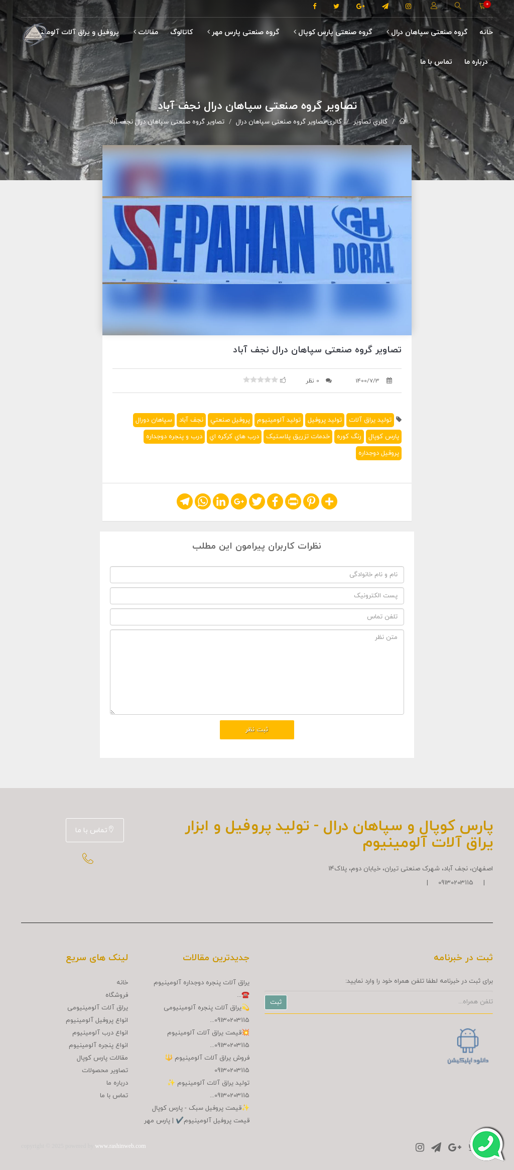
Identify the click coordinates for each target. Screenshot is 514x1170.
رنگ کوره (349, 436)
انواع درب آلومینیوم (100, 1032)
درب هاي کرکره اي (234, 436)
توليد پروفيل (325, 420)
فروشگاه (116, 995)
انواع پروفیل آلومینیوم (97, 1020)
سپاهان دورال (154, 420)
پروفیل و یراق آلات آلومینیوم (74, 32)
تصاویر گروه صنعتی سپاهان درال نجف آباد (166, 121)
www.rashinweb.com (120, 1145)
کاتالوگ (181, 32)
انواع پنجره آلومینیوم (98, 1045)
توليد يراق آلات (370, 420)
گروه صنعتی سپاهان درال (427, 32)
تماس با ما (436, 62)
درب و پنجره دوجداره (174, 436)
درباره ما (476, 62)
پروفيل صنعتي (230, 420)
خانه (486, 32)
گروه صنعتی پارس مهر (243, 32)
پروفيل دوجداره (378, 453)
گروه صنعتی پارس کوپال (333, 32)
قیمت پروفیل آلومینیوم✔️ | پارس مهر (196, 1120)
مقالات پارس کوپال (102, 1058)
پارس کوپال (383, 436)
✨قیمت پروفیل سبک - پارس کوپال (200, 1108)
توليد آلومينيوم (279, 420)
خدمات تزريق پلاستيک (298, 436)
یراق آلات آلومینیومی (97, 1007)
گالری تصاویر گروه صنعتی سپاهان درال (289, 121)
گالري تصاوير (370, 121)
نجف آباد (191, 420)
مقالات (146, 32)
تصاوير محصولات (105, 1070)
